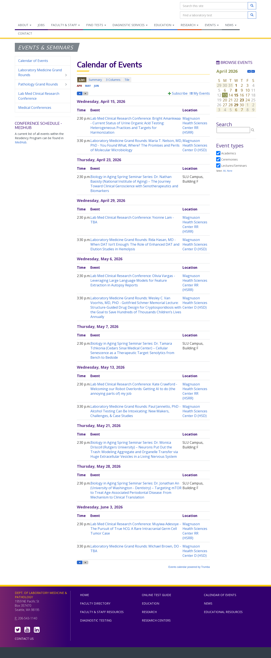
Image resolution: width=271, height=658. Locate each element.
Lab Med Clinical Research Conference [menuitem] (38, 96)
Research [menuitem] (189, 25)
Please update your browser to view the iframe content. (143, 80)
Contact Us (24, 639)
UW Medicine (100, 653)
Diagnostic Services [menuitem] (130, 25)
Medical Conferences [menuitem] (34, 107)
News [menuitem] (230, 25)
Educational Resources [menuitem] (223, 612)
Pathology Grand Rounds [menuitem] (42, 84)
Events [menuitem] (212, 25)
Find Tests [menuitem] (96, 25)
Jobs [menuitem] (41, 25)
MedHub (20, 142)
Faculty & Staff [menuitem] (65, 25)
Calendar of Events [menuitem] (33, 60)
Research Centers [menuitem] (156, 620)
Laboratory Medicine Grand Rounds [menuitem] (42, 72)
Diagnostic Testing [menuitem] (96, 620)
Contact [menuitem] (25, 33)
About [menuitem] (24, 25)
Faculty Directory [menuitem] (95, 603)
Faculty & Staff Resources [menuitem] (102, 612)
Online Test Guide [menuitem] (156, 595)
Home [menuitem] (84, 595)
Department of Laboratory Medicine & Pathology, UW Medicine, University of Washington (36, 10)
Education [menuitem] (164, 25)
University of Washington (153, 653)
